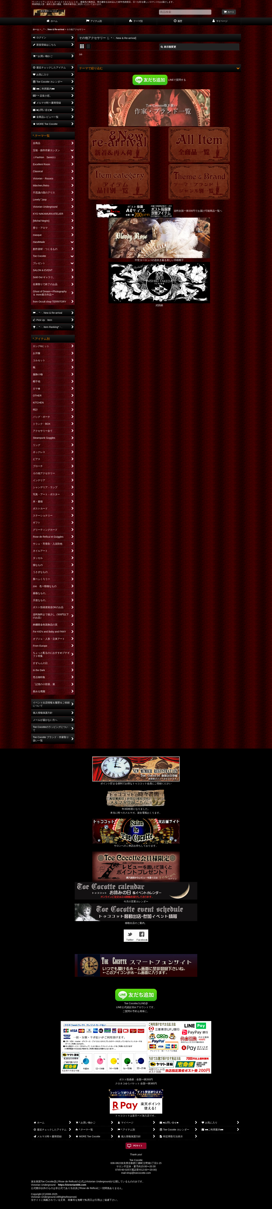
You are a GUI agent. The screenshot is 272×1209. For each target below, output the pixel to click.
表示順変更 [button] (168, 46)
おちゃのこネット (130, 1206)
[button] (159, 68)
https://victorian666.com (72, 1184)
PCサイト (138, 1145)
